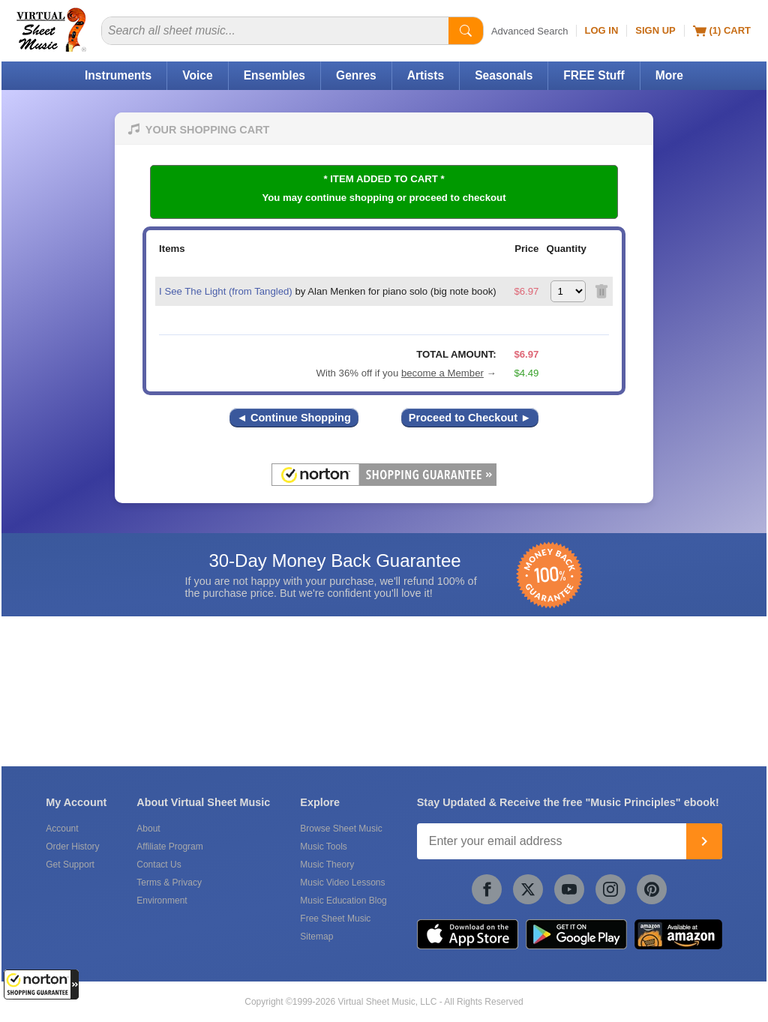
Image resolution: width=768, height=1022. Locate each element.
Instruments (118, 75)
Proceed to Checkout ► (470, 418)
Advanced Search (529, 31)
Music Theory (327, 864)
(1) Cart (722, 31)
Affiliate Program (169, 846)
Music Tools (323, 846)
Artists (425, 75)
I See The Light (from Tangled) (225, 291)
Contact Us (158, 864)
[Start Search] (465, 30)
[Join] (704, 841)
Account (62, 828)
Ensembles (274, 75)
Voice (197, 75)
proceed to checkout (458, 197)
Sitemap (316, 936)
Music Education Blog (343, 900)
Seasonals (503, 75)
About (148, 828)
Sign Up (655, 30)
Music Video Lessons (342, 882)
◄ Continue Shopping (294, 418)
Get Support (70, 864)
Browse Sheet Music (341, 828)
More (669, 75)
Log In (602, 30)
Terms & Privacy (169, 882)
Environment (161, 900)
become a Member (442, 373)
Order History (72, 846)
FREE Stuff (593, 75)
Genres (356, 75)
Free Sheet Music (335, 918)
